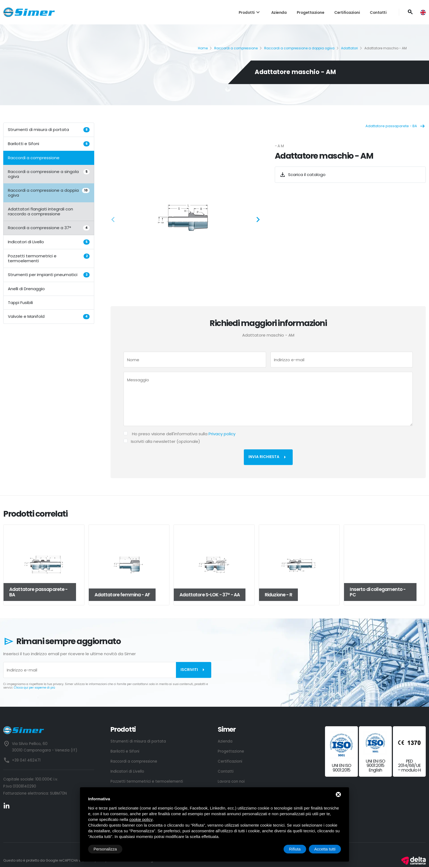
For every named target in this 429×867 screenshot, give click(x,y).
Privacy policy (222, 434)
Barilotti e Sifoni (49, 143)
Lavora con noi (231, 781)
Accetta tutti (324, 849)
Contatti (378, 12)
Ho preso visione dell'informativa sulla (183, 434)
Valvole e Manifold (49, 316)
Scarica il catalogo (302, 174)
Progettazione (310, 12)
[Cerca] (410, 12)
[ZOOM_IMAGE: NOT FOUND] (186, 218)
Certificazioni (347, 12)
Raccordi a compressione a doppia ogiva (299, 48)
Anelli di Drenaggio (26, 289)
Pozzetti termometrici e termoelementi (49, 258)
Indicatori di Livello (49, 242)
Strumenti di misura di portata (49, 129)
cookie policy (141, 819)
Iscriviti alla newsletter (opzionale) (165, 441)
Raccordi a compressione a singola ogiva (49, 174)
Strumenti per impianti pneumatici (49, 274)
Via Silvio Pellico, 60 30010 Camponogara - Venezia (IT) (44, 747)
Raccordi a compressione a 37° (49, 228)
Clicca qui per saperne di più (34, 688)
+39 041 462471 (26, 760)
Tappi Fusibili (20, 302)
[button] (115, 220)
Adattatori (349, 48)
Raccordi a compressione (236, 48)
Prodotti (250, 12)
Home (203, 48)
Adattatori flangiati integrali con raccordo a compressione (40, 211)
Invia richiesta (268, 457)
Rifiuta (295, 849)
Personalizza (105, 849)
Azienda (279, 12)
